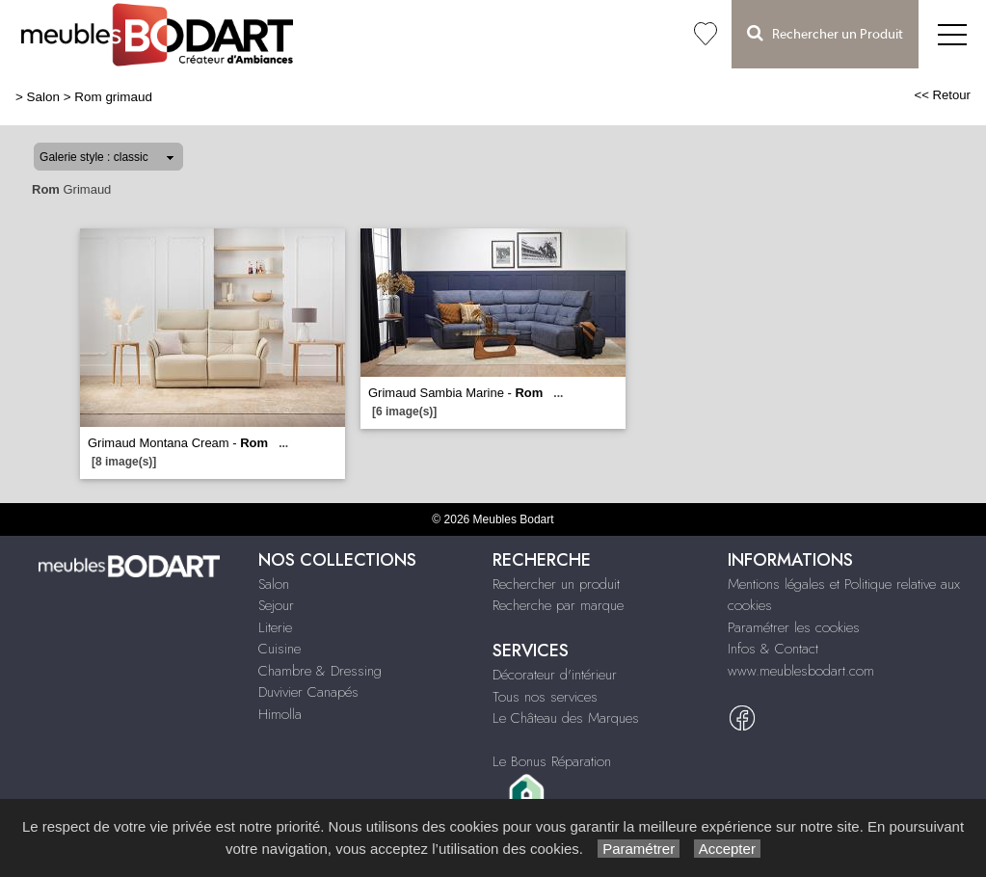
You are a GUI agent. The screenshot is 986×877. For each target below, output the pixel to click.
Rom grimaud (113, 97)
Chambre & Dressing (320, 670)
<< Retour (942, 95)
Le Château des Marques (566, 718)
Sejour (276, 605)
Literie (275, 627)
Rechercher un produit (556, 584)
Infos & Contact (773, 648)
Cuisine (279, 648)
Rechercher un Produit (825, 33)
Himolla (280, 714)
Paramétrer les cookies (794, 627)
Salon (43, 97)
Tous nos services (545, 696)
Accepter (727, 848)
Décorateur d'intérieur (555, 674)
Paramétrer (639, 848)
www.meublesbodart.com (801, 670)
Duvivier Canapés (308, 692)
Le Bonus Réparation (552, 761)
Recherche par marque (558, 605)
